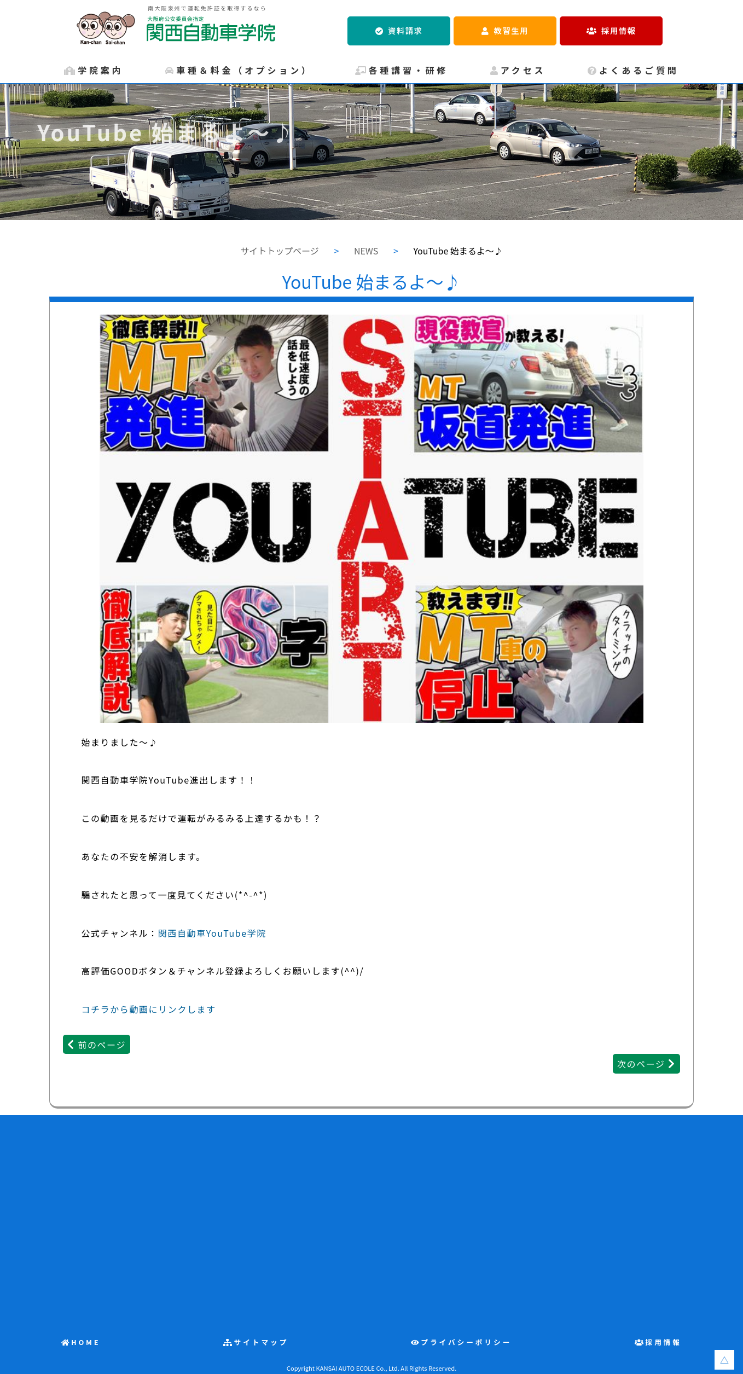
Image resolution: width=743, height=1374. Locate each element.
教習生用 (511, 30)
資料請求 (405, 30)
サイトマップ (261, 1342)
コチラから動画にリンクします (148, 1009)
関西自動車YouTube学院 (212, 933)
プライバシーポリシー (466, 1342)
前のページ (102, 1044)
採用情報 (618, 30)
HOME (86, 1342)
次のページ (641, 1063)
